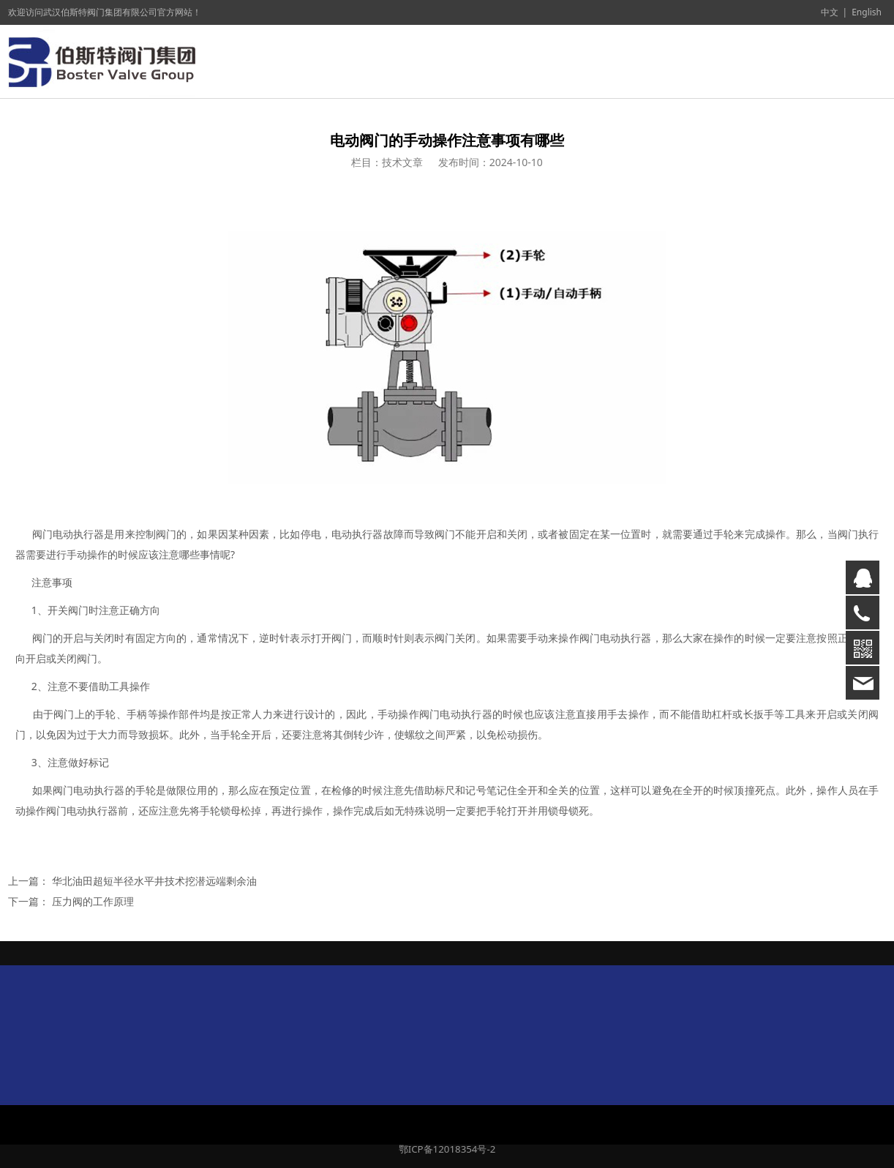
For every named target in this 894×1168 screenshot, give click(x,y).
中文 (829, 12)
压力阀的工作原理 (93, 901)
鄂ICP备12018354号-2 (447, 1149)
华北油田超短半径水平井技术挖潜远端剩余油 (154, 881)
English (867, 12)
